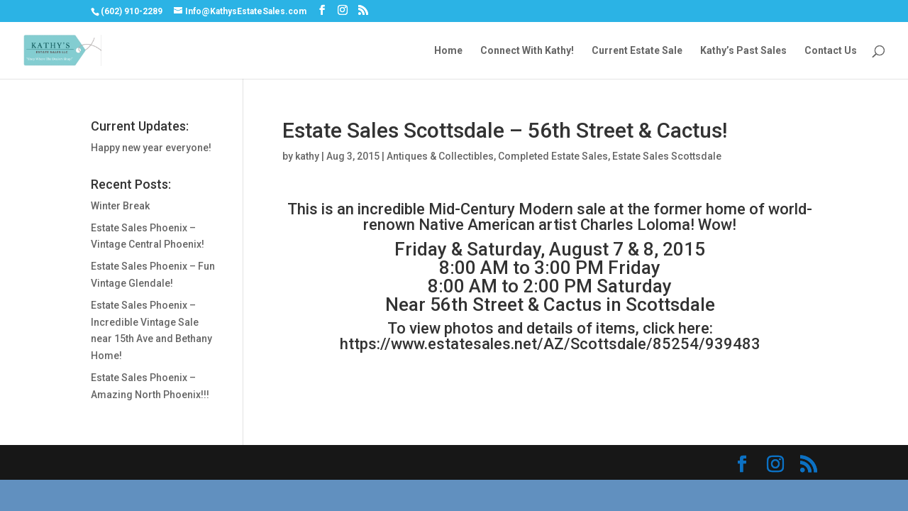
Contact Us (830, 50)
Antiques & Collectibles (440, 156)
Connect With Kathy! (527, 50)
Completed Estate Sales (553, 156)
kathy (307, 156)
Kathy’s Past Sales (743, 50)
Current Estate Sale (637, 50)
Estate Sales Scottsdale (666, 156)
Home (448, 50)
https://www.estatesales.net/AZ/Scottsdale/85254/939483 (550, 344)
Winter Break (120, 205)
